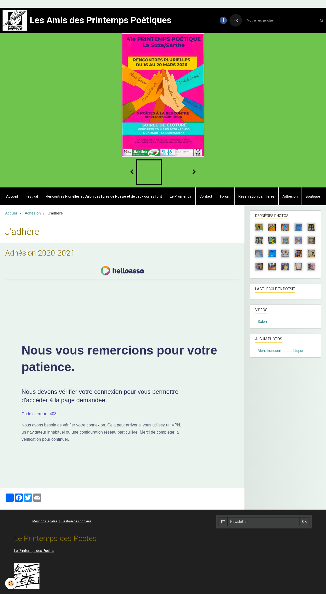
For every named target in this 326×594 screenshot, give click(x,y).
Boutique (313, 196)
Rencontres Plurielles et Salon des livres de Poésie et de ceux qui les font (104, 196)
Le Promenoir (181, 196)
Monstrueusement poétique (280, 351)
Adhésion (290, 196)
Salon (262, 322)
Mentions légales (44, 521)
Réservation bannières (256, 196)
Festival (32, 196)
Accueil (12, 196)
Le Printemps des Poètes (34, 551)
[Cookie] (11, 583)
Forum (225, 196)
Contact (205, 196)
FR (236, 20)
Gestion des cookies (76, 521)
